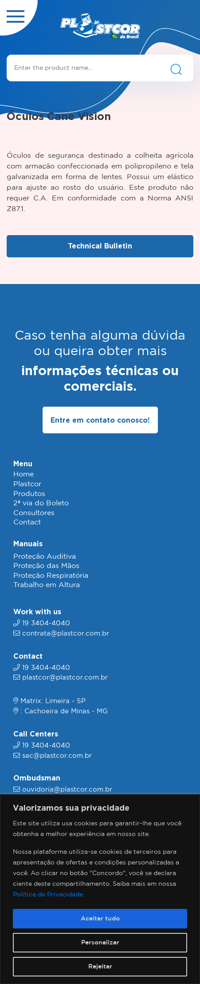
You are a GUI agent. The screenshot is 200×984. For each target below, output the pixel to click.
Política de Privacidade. (48, 894)
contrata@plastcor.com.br (65, 633)
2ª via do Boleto (41, 503)
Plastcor (27, 484)
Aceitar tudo (100, 918)
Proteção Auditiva (44, 556)
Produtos (29, 494)
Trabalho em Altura (46, 585)
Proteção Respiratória (50, 575)
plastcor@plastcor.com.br (65, 677)
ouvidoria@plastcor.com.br (67, 789)
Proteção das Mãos (46, 566)
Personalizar (100, 942)
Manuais (28, 544)
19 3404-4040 (46, 623)
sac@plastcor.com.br (57, 756)
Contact (27, 522)
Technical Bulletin (100, 246)
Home (23, 474)
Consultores (34, 513)
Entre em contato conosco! (100, 420)
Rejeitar (100, 966)
